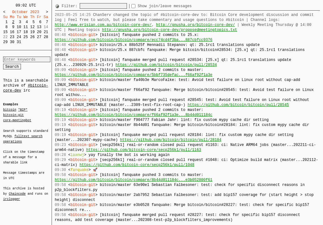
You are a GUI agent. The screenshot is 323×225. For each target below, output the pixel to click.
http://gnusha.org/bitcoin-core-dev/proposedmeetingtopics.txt (169, 29)
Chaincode (17, 190)
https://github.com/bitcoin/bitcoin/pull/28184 (170, 139)
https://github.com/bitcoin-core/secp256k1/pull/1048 (136, 165)
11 (25, 27)
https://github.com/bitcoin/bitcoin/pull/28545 (238, 105)
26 (32, 37)
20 (39, 32)
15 (5, 32)
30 (12, 42)
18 (25, 32)
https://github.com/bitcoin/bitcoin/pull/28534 (166, 65)
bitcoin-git (13, 115)
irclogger (11, 195)
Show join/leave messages (176, 6)
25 (25, 37)
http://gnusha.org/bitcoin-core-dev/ (195, 25)
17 (19, 32)
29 (5, 42)
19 (32, 32)
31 (19, 42)
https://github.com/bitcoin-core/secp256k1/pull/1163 (143, 149)
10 (19, 27)
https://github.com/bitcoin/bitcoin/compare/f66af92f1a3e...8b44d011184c (133, 115)
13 (39, 27)
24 (19, 37)
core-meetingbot (17, 120)
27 (39, 37)
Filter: (71, 6)
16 (12, 32)
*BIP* (23, 110)
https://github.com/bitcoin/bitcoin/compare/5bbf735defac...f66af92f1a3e (133, 75)
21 (46, 32)
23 (12, 37)
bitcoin (9, 110)
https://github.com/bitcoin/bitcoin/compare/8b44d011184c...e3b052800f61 (133, 179)
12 (32, 27)
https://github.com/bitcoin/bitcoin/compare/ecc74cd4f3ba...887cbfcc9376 (133, 39)
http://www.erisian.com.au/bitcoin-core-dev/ (103, 25)
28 (46, 37)
